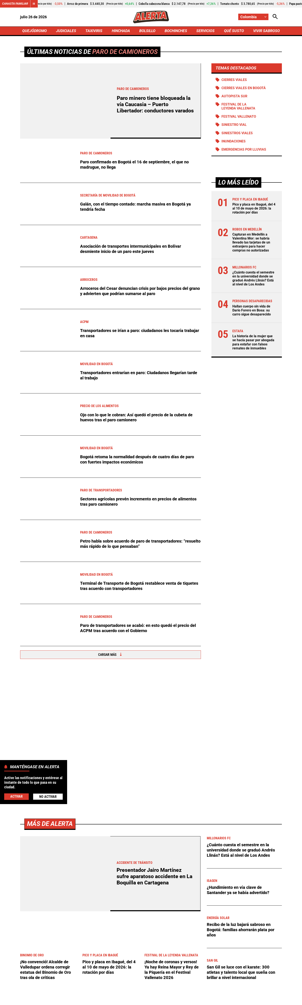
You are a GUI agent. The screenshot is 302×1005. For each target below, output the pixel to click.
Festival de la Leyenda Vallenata (238, 106)
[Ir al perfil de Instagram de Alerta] (149, 963)
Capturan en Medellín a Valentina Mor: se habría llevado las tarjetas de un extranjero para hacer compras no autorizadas (251, 242)
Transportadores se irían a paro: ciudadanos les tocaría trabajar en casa (139, 333)
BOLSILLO (147, 31)
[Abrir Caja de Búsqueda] (275, 17)
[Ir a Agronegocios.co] (116, 886)
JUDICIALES (66, 31)
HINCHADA (121, 31)
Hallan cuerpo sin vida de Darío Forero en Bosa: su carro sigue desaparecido (251, 310)
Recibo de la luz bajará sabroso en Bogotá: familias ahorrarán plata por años (240, 790)
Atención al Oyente (146, 999)
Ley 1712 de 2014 (268, 999)
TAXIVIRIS (93, 31)
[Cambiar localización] (253, 17)
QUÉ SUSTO (234, 31)
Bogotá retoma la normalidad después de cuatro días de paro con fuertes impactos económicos (137, 459)
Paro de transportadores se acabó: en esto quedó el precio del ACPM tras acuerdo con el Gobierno (138, 628)
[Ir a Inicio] (151, 17)
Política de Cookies (233, 999)
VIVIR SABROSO (266, 31)
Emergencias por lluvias (243, 149)
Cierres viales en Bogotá (243, 88)
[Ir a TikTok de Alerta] (180, 963)
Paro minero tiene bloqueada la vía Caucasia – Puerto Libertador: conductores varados (155, 104)
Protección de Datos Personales (189, 999)
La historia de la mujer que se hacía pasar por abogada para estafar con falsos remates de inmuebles (253, 342)
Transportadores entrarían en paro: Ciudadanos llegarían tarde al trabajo (138, 375)
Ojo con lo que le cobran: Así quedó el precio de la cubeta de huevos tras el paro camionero (136, 418)
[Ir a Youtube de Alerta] (165, 963)
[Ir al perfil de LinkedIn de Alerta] (134, 963)
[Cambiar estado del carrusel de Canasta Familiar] (34, 4)
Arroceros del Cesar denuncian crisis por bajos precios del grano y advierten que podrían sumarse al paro (140, 291)
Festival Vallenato (238, 117)
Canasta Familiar (15, 3)
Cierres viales (234, 80)
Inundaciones (233, 141)
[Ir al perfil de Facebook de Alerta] (106, 963)
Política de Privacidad (108, 999)
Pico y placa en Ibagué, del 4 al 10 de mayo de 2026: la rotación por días (253, 209)
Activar (16, 796)
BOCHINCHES (176, 31)
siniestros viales (237, 133)
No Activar (48, 797)
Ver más (268, 886)
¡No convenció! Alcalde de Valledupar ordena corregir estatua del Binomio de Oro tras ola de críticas (45, 831)
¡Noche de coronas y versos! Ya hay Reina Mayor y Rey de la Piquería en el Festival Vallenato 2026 (171, 831)
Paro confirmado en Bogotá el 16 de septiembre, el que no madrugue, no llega (134, 165)
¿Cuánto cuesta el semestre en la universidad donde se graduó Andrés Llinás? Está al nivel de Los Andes (253, 278)
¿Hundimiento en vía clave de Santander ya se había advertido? (238, 751)
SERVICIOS (205, 31)
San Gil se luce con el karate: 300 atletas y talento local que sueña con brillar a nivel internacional (241, 833)
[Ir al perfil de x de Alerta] (120, 963)
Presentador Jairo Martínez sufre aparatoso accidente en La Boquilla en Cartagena (154, 737)
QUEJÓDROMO (34, 31)
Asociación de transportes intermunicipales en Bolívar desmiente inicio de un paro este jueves (130, 249)
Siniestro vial (234, 125)
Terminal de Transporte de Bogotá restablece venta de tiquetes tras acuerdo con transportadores (139, 586)
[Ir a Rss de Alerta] (195, 963)
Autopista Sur (234, 96)
